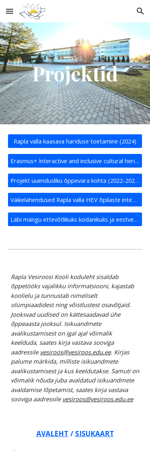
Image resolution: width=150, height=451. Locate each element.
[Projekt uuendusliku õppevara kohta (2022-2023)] (75, 180)
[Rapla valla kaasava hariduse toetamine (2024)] (75, 141)
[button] (9, 11)
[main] (75, 73)
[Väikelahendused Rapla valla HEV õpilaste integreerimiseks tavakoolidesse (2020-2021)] (75, 200)
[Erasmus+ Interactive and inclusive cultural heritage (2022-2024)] (75, 160)
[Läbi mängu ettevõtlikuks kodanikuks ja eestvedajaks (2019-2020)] (75, 219)
